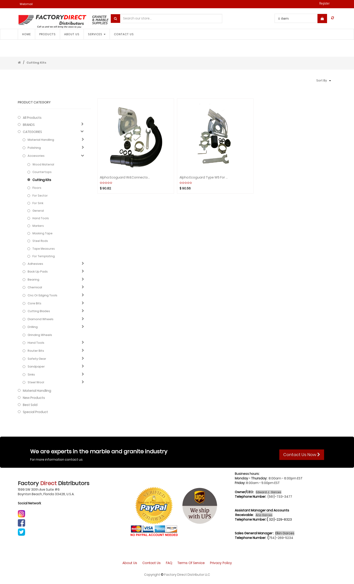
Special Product (35, 412)
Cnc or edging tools (42, 295)
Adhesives (35, 264)
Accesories (36, 156)
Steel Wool (36, 382)
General (38, 211)
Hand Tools (40, 218)
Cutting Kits (36, 62)
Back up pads (38, 272)
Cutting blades (39, 311)
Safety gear (37, 359)
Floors (36, 188)
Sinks (31, 375)
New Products (34, 397)
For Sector (40, 195)
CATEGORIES (32, 132)
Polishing (34, 148)
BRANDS (29, 124)
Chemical (35, 287)
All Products (32, 117)
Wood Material (43, 164)
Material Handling (41, 140)
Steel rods (40, 241)
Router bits (36, 351)
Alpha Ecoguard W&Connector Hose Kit (125, 177)
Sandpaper (36, 367)
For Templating (43, 256)
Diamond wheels (40, 319)
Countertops (42, 172)
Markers (38, 226)
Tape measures (43, 249)
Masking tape (42, 233)
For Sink (37, 203)
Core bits (34, 303)
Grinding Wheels (40, 335)
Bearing (33, 280)
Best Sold (30, 405)
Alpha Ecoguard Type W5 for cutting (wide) (205, 177)
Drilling (33, 327)
